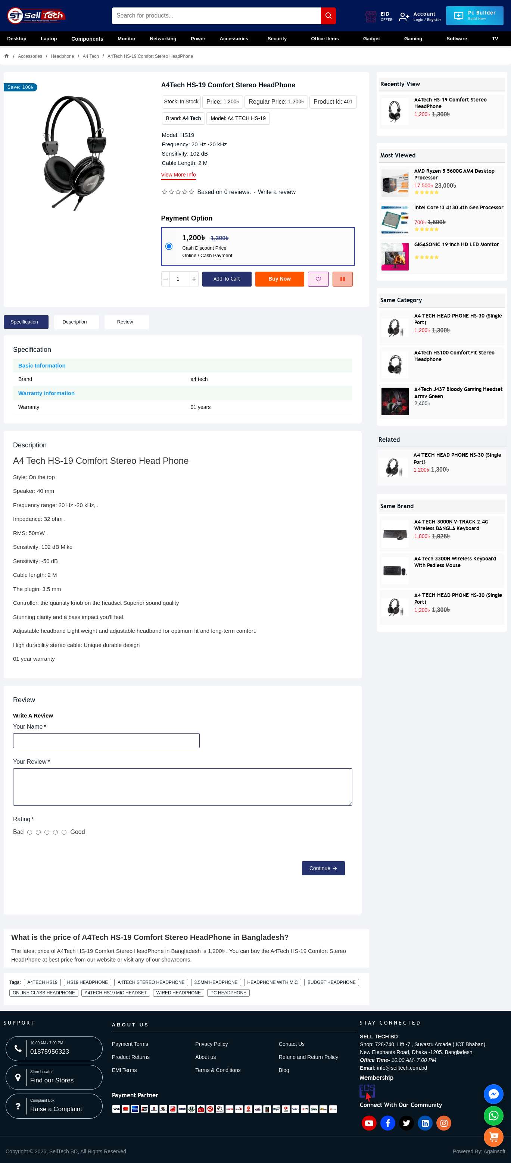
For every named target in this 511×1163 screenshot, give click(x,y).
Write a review (277, 192)
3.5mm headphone (216, 982)
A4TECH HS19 (42, 982)
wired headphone (178, 992)
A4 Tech (91, 56)
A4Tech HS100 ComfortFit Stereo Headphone (454, 355)
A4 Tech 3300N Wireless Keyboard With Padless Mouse (455, 561)
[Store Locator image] (54, 1077)
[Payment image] (224, 1109)
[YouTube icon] (369, 1123)
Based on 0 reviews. (224, 192)
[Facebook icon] (387, 1123)
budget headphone (332, 982)
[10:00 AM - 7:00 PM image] (54, 1048)
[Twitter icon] (406, 1123)
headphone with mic (272, 982)
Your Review (29, 762)
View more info (178, 175)
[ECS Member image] (367, 1094)
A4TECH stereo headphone (151, 982)
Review (125, 322)
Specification (24, 322)
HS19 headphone (87, 982)
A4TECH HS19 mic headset (116, 992)
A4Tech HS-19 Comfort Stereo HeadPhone (450, 102)
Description (74, 322)
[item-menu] (66, 1152)
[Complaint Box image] (54, 1106)
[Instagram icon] (443, 1123)
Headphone (62, 56)
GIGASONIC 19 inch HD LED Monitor (456, 244)
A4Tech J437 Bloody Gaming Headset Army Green (458, 392)
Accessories (30, 56)
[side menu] (493, 1137)
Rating (21, 819)
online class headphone (44, 992)
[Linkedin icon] (425, 1123)
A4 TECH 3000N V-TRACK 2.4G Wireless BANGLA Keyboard (451, 524)
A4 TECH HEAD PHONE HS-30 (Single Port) (458, 318)
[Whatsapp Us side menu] (493, 1115)
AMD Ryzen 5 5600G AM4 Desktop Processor (454, 174)
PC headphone (228, 992)
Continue (319, 868)
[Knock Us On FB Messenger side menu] (493, 1094)
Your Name (28, 726)
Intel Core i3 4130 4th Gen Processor (459, 207)
